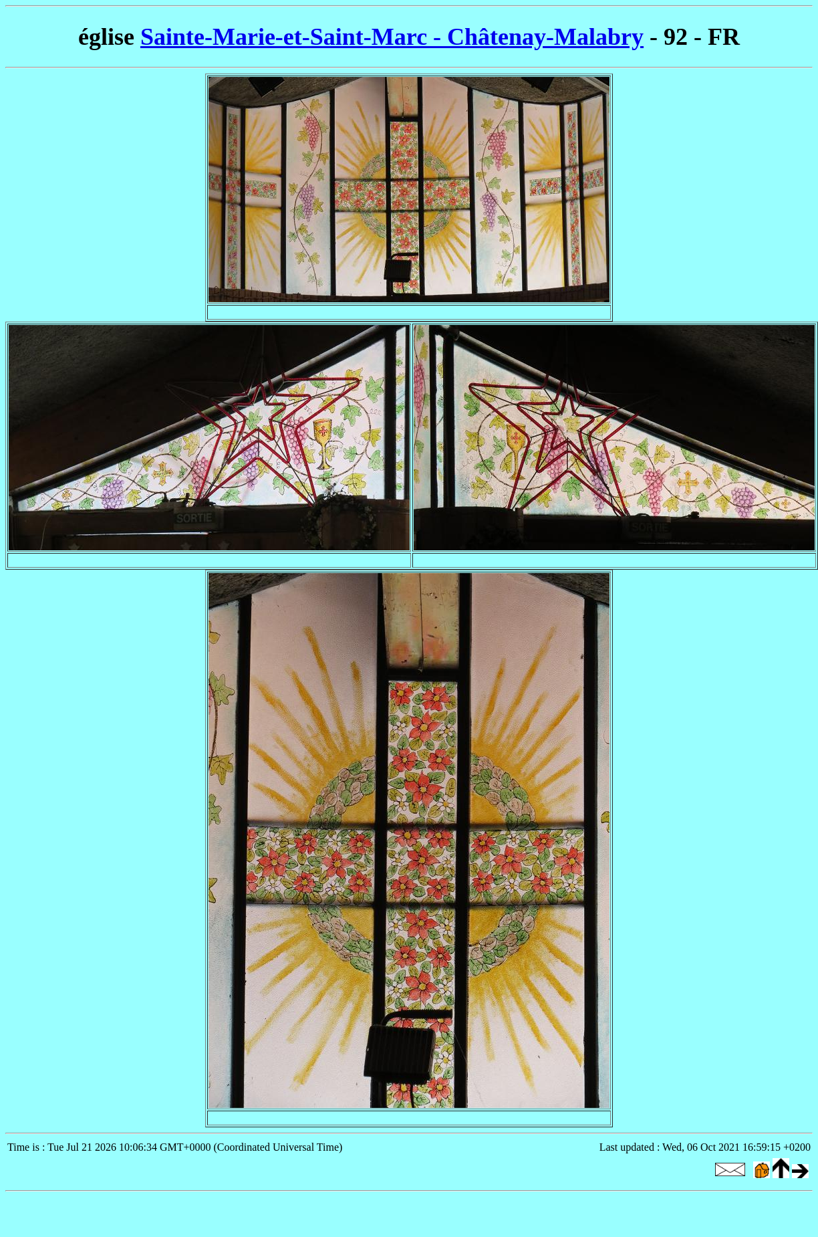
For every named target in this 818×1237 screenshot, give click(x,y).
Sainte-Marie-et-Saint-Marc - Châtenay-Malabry (392, 36)
